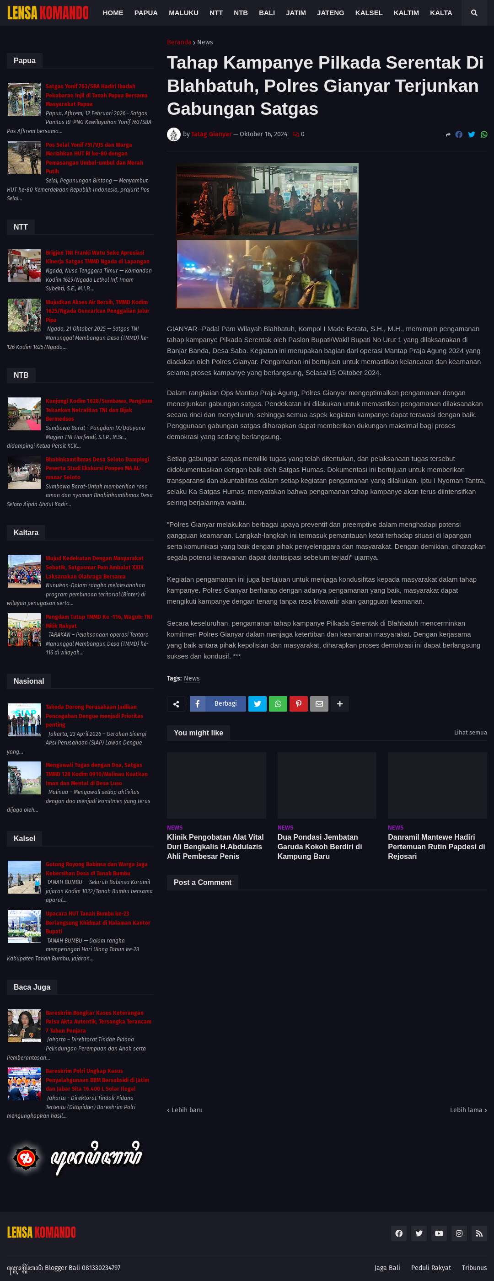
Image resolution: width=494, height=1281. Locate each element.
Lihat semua (470, 732)
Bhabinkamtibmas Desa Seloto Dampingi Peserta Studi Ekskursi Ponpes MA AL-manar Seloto (97, 468)
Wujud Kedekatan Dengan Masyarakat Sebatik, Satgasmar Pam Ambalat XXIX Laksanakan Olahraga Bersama (95, 567)
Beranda (179, 42)
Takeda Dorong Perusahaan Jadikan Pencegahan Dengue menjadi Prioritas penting (94, 716)
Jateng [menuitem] (330, 12)
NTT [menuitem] (216, 12)
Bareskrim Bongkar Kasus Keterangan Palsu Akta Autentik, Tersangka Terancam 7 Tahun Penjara (98, 1022)
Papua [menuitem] (146, 12)
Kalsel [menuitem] (369, 12)
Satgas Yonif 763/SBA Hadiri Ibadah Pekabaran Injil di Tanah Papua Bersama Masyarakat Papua (97, 95)
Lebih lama (466, 1110)
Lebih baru (187, 1110)
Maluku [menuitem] (184, 12)
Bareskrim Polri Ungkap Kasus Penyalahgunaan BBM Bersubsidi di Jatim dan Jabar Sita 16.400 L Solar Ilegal (97, 1080)
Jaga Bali (387, 1268)
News (205, 42)
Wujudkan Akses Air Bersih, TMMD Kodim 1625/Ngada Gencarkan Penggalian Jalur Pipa (98, 311)
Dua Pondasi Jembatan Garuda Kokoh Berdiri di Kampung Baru (320, 846)
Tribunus (474, 1268)
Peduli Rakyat (431, 1268)
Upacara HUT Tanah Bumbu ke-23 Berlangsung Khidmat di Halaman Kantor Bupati (98, 923)
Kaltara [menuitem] (446, 12)
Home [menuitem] (113, 12)
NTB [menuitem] (241, 12)
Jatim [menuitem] (296, 12)
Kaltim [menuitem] (406, 12)
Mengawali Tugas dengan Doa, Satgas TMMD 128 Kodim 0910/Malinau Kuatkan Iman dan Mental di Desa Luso (97, 774)
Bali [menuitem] (267, 12)
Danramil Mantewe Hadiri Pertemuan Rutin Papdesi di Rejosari (436, 846)
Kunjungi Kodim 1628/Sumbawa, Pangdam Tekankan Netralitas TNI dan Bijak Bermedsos (99, 410)
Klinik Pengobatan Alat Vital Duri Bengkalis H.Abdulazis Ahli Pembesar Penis (215, 846)
